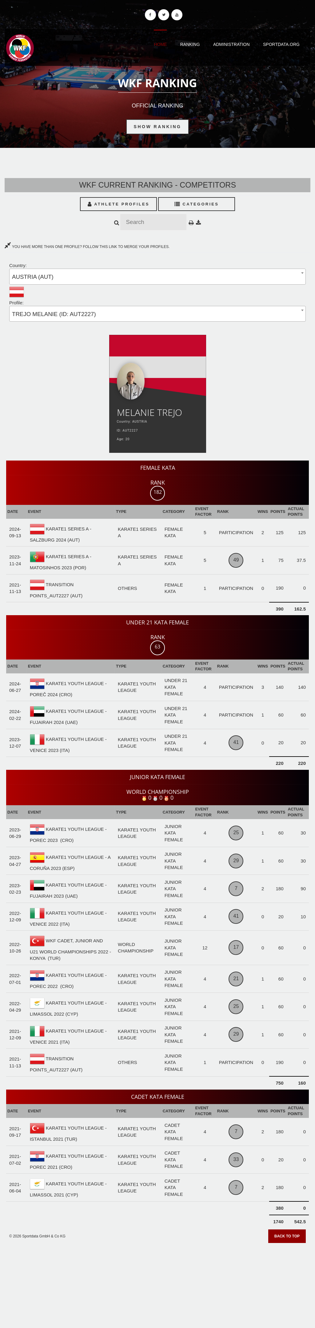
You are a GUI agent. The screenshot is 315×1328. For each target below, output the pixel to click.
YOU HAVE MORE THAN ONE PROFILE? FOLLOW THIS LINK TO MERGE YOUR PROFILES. (87, 247)
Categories (196, 204)
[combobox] (157, 276)
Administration (231, 44)
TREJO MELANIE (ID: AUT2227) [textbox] (54, 314)
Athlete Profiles (119, 204)
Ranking (190, 44)
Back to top (287, 1236)
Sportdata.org (281, 44)
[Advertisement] (157, 1283)
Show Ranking (157, 126)
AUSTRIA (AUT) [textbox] (33, 277)
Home (160, 44)
